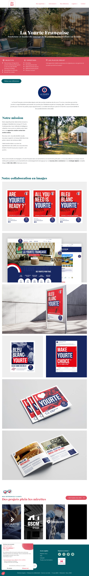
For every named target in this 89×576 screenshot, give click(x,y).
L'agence (74, 3)
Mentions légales (21, 573)
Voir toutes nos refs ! (75, 498)
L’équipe (42, 558)
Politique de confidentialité (33, 573)
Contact (83, 3)
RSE (41, 555)
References (11, 9)
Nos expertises (40, 3)
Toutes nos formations (46, 560)
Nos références (64, 3)
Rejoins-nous (43, 553)
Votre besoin (52, 3)
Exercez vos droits (45, 573)
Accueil (4, 9)
